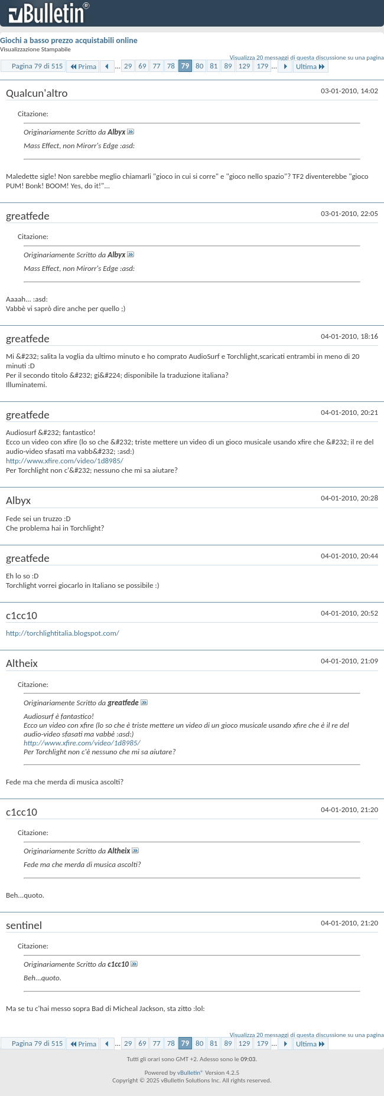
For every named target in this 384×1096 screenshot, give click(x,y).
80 (199, 65)
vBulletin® (190, 1073)
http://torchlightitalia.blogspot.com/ (62, 633)
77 (156, 65)
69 (142, 65)
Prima (82, 66)
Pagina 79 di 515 (37, 65)
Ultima (311, 66)
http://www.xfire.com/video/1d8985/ (64, 460)
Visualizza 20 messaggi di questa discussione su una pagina (307, 57)
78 (171, 65)
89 (228, 65)
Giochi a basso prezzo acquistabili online (69, 40)
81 (213, 65)
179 (262, 65)
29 (128, 65)
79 (185, 65)
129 (244, 65)
